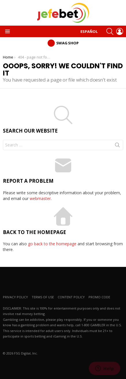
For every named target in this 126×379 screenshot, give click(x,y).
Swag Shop (67, 43)
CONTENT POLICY (71, 297)
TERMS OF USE (43, 297)
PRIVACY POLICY (15, 297)
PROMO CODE (99, 297)
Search (117, 146)
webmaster (40, 198)
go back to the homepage (52, 243)
